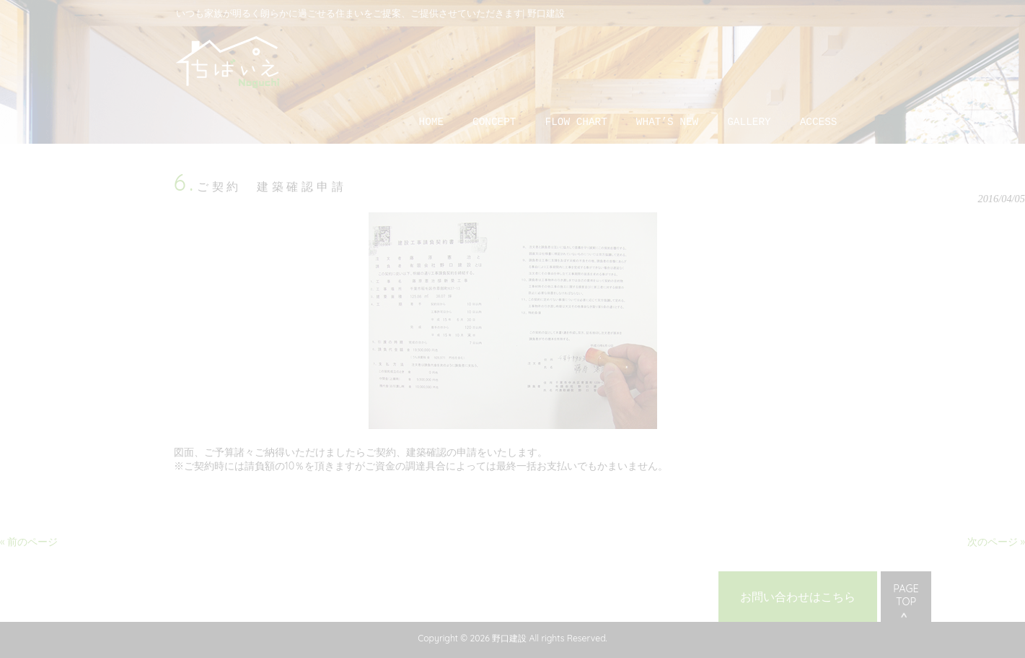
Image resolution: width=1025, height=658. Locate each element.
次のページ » (996, 541)
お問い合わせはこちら (797, 596)
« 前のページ (29, 541)
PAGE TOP (905, 595)
